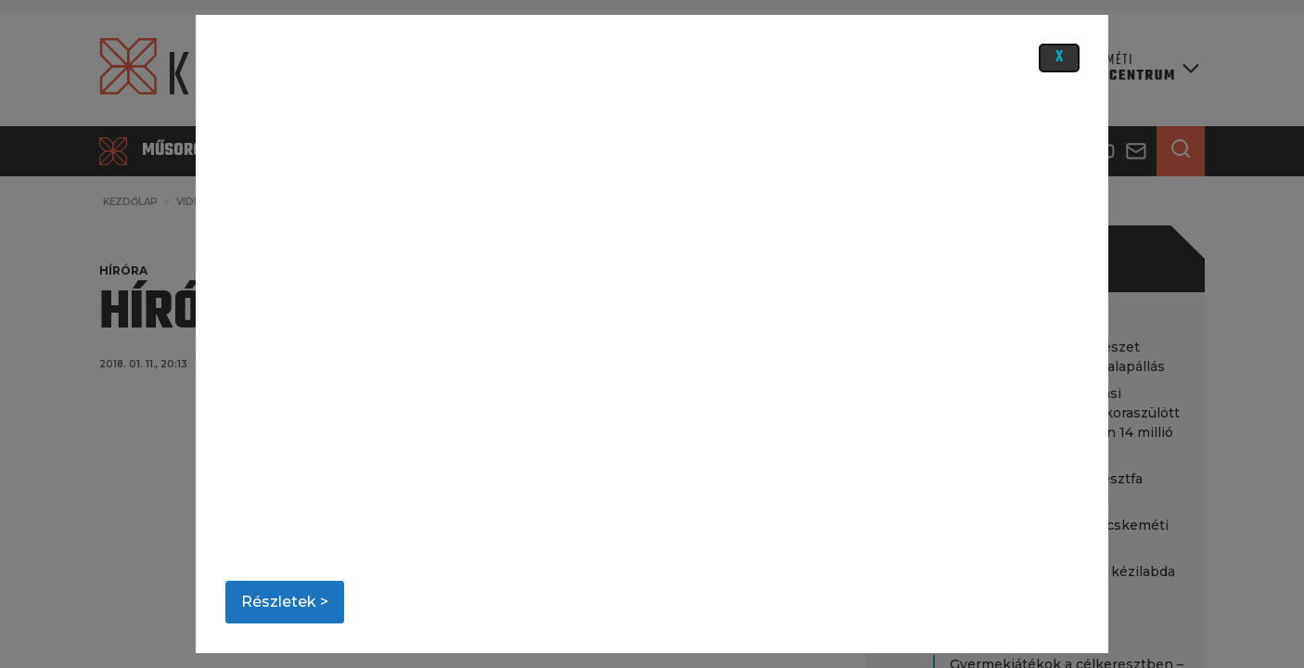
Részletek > (284, 601)
